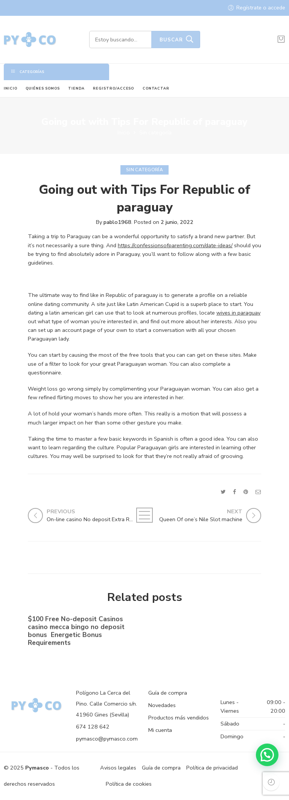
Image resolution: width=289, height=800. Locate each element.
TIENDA (76, 88)
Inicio (123, 132)
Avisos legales (118, 767)
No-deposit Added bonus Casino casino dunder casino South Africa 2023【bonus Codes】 (200, 629)
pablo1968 (117, 222)
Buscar (171, 40)
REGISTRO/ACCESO (113, 88)
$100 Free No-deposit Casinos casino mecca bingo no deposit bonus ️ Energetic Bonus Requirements (76, 632)
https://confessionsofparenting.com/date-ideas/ (175, 245)
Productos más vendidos (178, 717)
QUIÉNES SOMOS (43, 88)
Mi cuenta (160, 730)
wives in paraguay (238, 312)
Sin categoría (155, 132)
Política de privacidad (212, 767)
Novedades (162, 705)
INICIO (10, 88)
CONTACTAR (156, 88)
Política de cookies (129, 784)
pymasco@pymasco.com (107, 738)
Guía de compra (167, 693)
